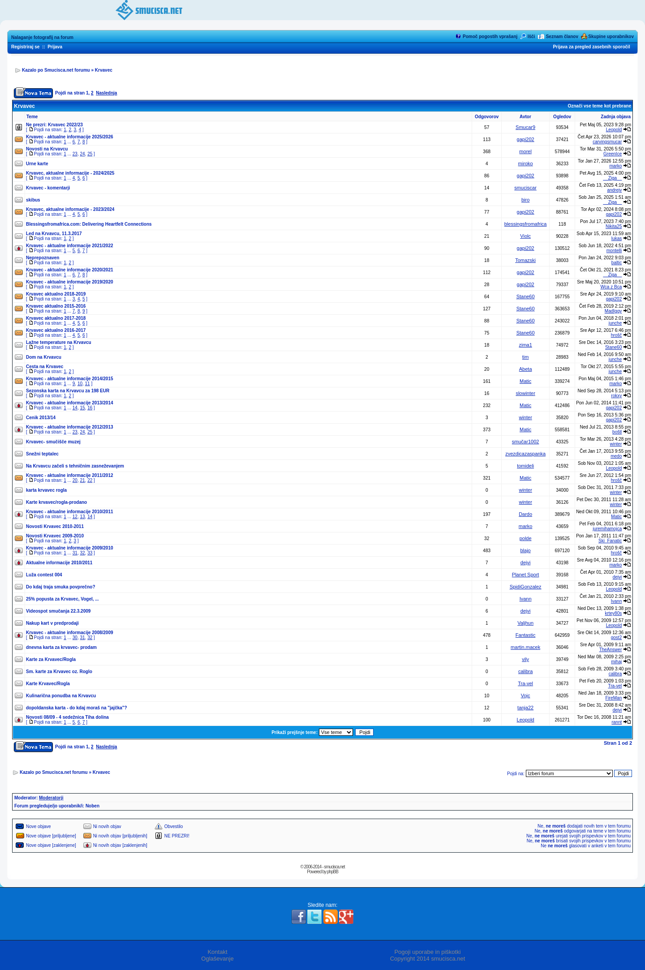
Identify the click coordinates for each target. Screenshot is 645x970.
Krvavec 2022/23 (65, 124)
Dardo (525, 514)
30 (75, 637)
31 (75, 552)
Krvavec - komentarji (48, 187)
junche (615, 323)
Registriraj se (25, 46)
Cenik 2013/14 (41, 417)
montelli (614, 250)
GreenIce (612, 153)
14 (75, 407)
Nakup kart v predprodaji (52, 623)
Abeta (525, 369)
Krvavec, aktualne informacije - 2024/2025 (70, 173)
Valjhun (525, 623)
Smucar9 (525, 127)
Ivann (526, 598)
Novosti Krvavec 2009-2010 (55, 535)
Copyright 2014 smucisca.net (427, 958)
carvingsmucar (607, 141)
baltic (616, 262)
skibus (33, 199)
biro (525, 199)
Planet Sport (525, 574)
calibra (525, 671)
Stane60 (525, 296)
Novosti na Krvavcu (47, 148)
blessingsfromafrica (525, 224)
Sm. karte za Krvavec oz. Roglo (59, 671)
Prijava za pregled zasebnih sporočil (591, 46)
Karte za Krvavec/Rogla (51, 659)
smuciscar (525, 187)
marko (615, 165)
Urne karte (37, 163)
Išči (531, 36)
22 (89, 480)
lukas (616, 238)
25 (89, 153)
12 (75, 516)
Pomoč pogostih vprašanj (490, 36)
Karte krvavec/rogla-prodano (56, 502)
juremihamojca (607, 528)
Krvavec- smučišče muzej (53, 441)
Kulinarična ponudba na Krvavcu (61, 695)
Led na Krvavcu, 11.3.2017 (54, 233)
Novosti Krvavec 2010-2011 (55, 526)
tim (525, 357)
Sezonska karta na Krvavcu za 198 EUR (67, 390)
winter (525, 417)
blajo (525, 550)
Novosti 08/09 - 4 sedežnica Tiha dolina (67, 717)
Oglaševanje (217, 958)
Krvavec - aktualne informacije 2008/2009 (69, 632)
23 (75, 153)
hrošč (616, 335)
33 (89, 552)
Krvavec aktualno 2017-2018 (56, 318)
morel (525, 151)
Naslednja (106, 92)
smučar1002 (525, 441)
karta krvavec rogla (46, 490)
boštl (617, 431)
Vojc (525, 695)
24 (82, 153)
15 (82, 407)
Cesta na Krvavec (44, 366)
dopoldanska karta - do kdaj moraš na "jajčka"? (76, 707)
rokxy (616, 395)
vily (525, 659)
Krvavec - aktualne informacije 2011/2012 (69, 475)
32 (82, 552)
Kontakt (217, 952)
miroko (525, 163)
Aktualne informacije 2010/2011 (59, 562)
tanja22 (525, 707)
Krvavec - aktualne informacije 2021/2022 (69, 245)
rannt (616, 722)
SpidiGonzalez (526, 586)
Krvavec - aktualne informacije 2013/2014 (69, 402)
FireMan (614, 697)
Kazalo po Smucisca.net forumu (56, 70)
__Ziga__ (612, 178)
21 (82, 480)
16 (89, 407)
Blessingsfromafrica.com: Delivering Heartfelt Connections (89, 224)
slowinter (525, 393)
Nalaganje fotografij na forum (42, 37)
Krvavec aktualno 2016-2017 (56, 330)
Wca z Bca (611, 286)
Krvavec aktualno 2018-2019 (56, 294)
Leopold (614, 129)
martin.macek (525, 647)
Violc (525, 236)
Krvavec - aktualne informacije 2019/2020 (69, 281)
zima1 (525, 345)
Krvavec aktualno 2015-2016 (56, 306)
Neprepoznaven (42, 257)
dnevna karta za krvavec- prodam (61, 647)
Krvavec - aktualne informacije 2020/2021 (69, 269)
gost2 (616, 637)
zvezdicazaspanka (525, 453)
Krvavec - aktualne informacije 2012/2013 (69, 427)
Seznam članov (562, 36)
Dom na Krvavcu (43, 357)
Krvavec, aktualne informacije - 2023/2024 (70, 209)
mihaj (616, 661)
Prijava (54, 46)
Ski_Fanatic (610, 540)
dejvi (525, 562)
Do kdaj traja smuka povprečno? (60, 586)
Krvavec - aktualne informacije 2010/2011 (69, 511)
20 (75, 480)
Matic (525, 381)
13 (82, 516)
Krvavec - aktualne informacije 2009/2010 (69, 547)
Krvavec (103, 70)
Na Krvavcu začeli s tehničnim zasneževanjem (75, 466)
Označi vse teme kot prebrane (599, 105)
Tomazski (525, 260)
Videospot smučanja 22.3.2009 (58, 611)
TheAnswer (610, 649)
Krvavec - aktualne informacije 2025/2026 (69, 136)
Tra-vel (525, 683)
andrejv (614, 190)
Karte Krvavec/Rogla (48, 683)
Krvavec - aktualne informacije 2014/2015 (69, 378)
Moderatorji (51, 797)
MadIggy (613, 311)
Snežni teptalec (42, 453)
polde (526, 538)
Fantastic (526, 635)
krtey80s (613, 613)
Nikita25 (614, 226)
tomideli (525, 465)
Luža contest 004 (44, 574)
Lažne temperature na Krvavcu (58, 342)
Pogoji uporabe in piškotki (427, 952)
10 (79, 383)
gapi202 (525, 139)
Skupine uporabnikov (611, 36)
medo (616, 456)
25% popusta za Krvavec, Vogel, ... (62, 599)
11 (87, 383)
